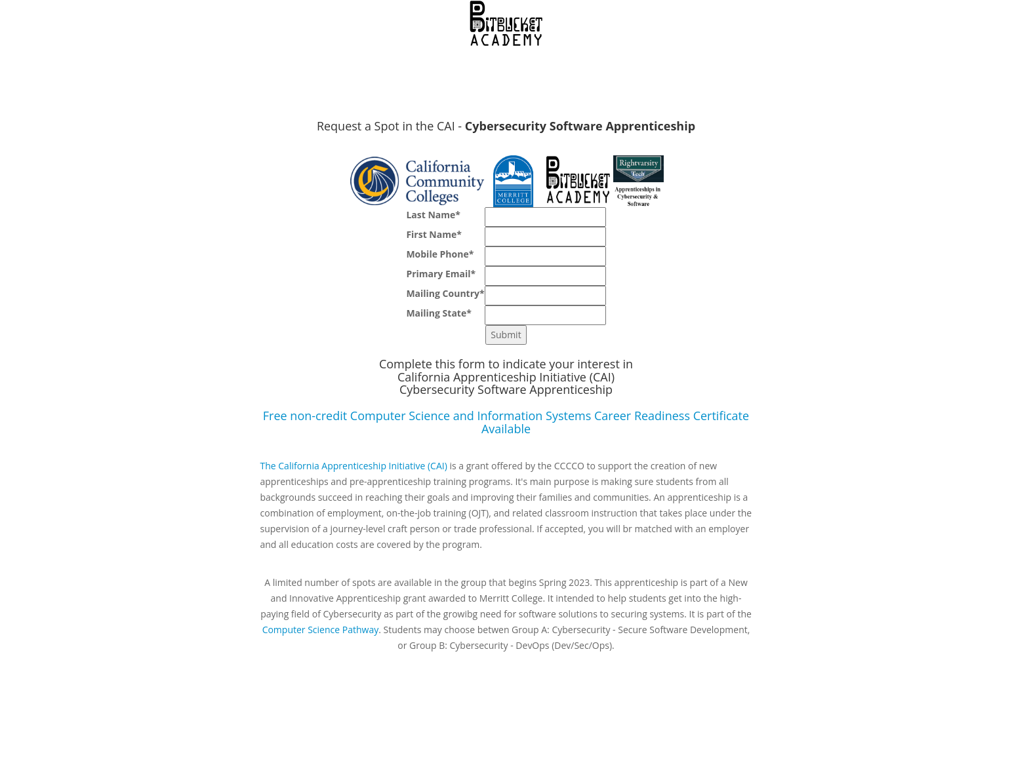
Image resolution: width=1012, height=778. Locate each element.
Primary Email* (441, 273)
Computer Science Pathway (320, 629)
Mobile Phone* (440, 254)
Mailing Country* (445, 293)
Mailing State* (438, 313)
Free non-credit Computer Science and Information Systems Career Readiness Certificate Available (506, 422)
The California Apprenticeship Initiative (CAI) (353, 465)
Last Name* (433, 214)
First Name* (433, 234)
